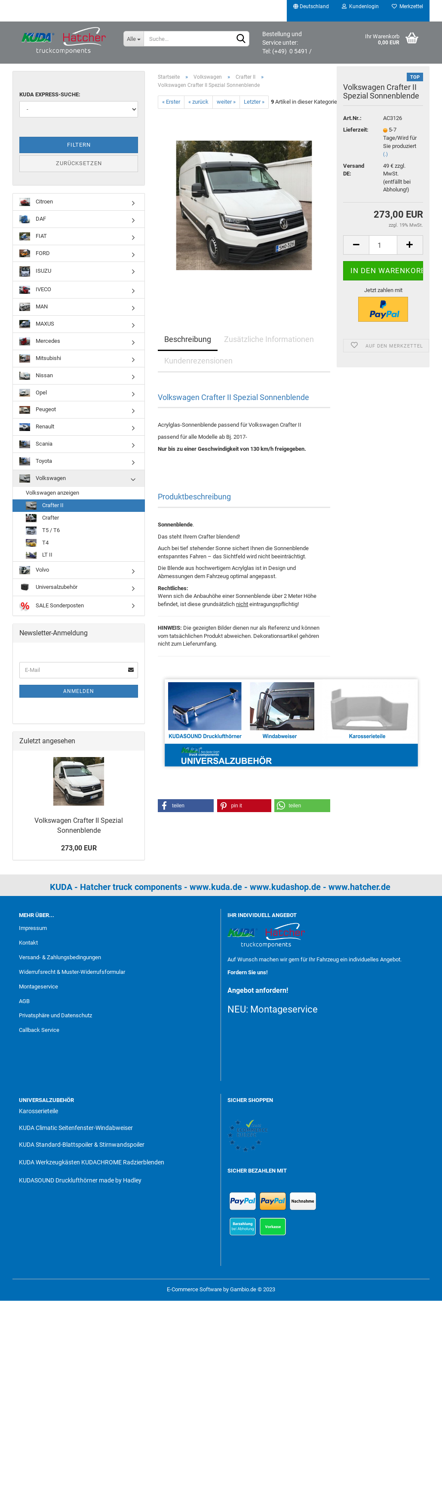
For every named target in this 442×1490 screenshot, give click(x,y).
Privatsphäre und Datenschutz (55, 1015)
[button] (186, 805)
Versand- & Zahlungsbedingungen (60, 957)
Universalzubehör (48, 587)
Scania (35, 444)
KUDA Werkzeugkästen (49, 1162)
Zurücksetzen (79, 163)
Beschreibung (187, 339)
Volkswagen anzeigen (52, 492)
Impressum (33, 928)
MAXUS (36, 324)
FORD (34, 253)
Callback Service (39, 1030)
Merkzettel (407, 6)
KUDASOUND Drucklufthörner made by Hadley (80, 1180)
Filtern (79, 145)
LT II (39, 555)
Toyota (35, 461)
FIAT (33, 236)
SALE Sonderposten (51, 605)
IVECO (35, 290)
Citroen (36, 202)
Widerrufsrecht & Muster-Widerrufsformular (72, 972)
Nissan (36, 376)
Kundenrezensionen (198, 360)
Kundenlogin (360, 6)
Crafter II (45, 506)
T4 (37, 543)
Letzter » (254, 102)
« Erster (171, 102)
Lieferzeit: (355, 135)
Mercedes (39, 341)
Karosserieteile (38, 1111)
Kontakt (28, 942)
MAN (33, 307)
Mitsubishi (40, 358)
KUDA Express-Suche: (49, 94)
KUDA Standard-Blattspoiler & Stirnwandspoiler (81, 1144)
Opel (33, 393)
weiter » (226, 102)
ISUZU (35, 271)
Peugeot (37, 410)
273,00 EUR (79, 848)
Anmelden (78, 691)
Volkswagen (42, 478)
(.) (385, 159)
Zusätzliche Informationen (269, 339)
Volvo (34, 570)
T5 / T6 (43, 530)
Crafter (42, 518)
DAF (32, 219)
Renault (36, 427)
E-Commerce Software (194, 1289)
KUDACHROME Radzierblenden (122, 1162)
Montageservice (38, 986)
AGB (24, 1001)
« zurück (198, 102)
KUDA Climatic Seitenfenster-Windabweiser (76, 1127)
